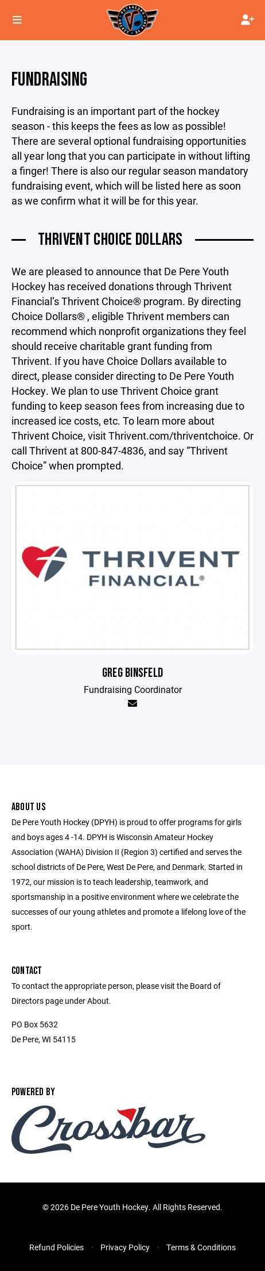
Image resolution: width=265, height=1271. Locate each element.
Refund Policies (56, 1247)
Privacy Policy (125, 1247)
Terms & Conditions (201, 1247)
